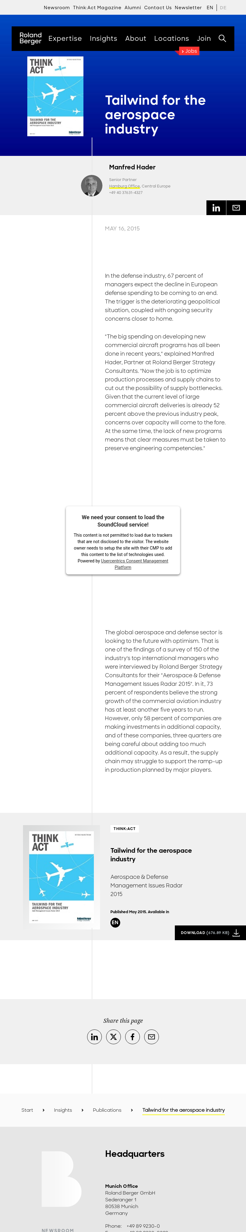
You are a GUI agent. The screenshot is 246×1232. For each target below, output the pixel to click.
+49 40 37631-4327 (126, 192)
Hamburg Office (124, 186)
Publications (107, 1110)
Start (27, 1110)
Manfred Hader (132, 167)
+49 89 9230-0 (143, 1226)
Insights (63, 1110)
